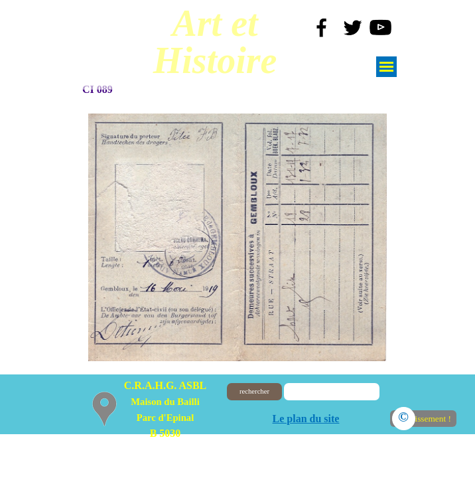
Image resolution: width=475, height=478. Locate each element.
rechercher (254, 391)
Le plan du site (306, 418)
